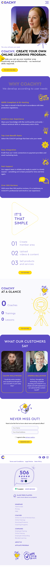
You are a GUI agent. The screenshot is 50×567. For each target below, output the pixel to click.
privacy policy (30, 437)
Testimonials (19, 506)
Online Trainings (20, 520)
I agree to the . (25, 437)
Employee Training (21, 531)
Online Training (20, 533)
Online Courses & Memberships (25, 518)
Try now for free (9, 70)
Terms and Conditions (17, 461)
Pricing (17, 509)
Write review (25, 489)
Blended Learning (20, 538)
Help (16, 511)
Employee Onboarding (22, 536)
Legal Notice (29, 461)
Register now (25, 442)
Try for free (25, 272)
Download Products (21, 522)
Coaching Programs (21, 524)
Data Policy (38, 461)
